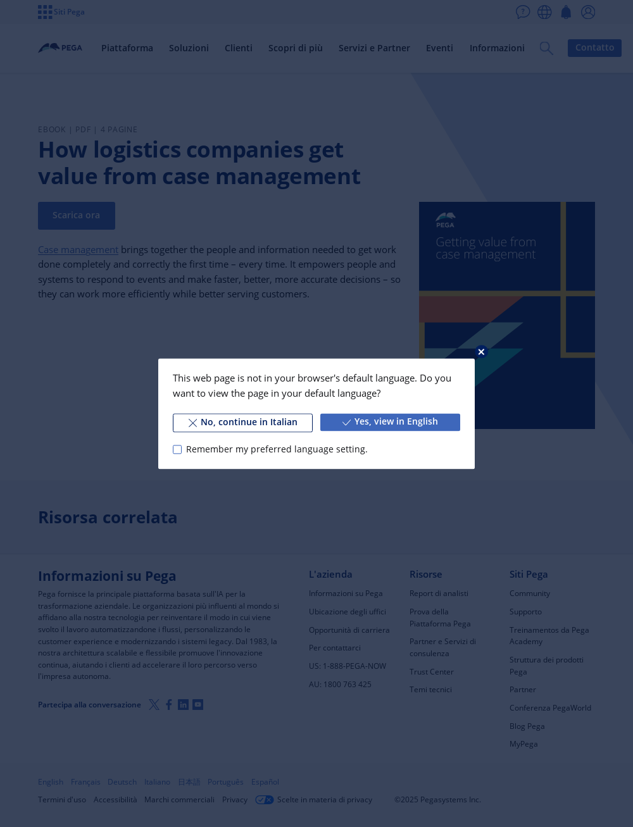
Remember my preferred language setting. (277, 449)
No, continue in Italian (243, 422)
